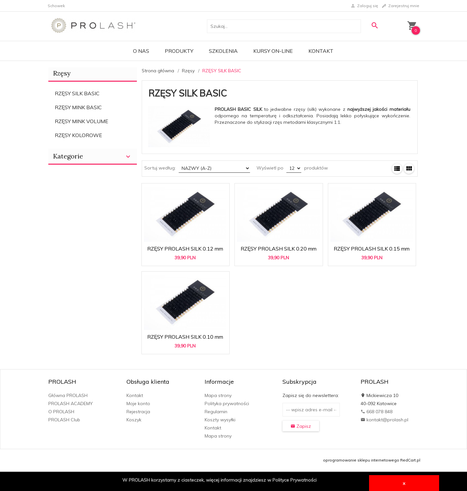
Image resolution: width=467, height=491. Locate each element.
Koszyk (133, 420)
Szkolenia (223, 51)
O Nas (141, 51)
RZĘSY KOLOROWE (78, 135)
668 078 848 (376, 412)
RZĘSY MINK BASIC (78, 107)
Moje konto (138, 403)
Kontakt (320, 51)
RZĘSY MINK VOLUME (81, 121)
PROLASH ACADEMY (70, 403)
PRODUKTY (179, 51)
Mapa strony (218, 395)
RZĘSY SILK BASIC (77, 93)
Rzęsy (62, 73)
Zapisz (301, 426)
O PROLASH (61, 412)
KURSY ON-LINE (273, 51)
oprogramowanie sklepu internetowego (361, 460)
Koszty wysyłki (220, 420)
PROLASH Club (64, 420)
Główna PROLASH (68, 395)
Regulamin (216, 412)
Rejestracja (138, 412)
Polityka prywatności (227, 403)
